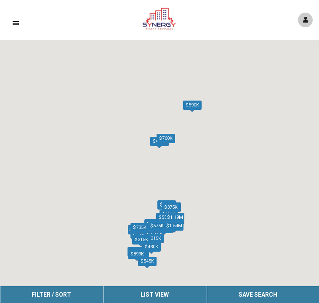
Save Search (258, 294)
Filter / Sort (51, 294)
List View (155, 294)
